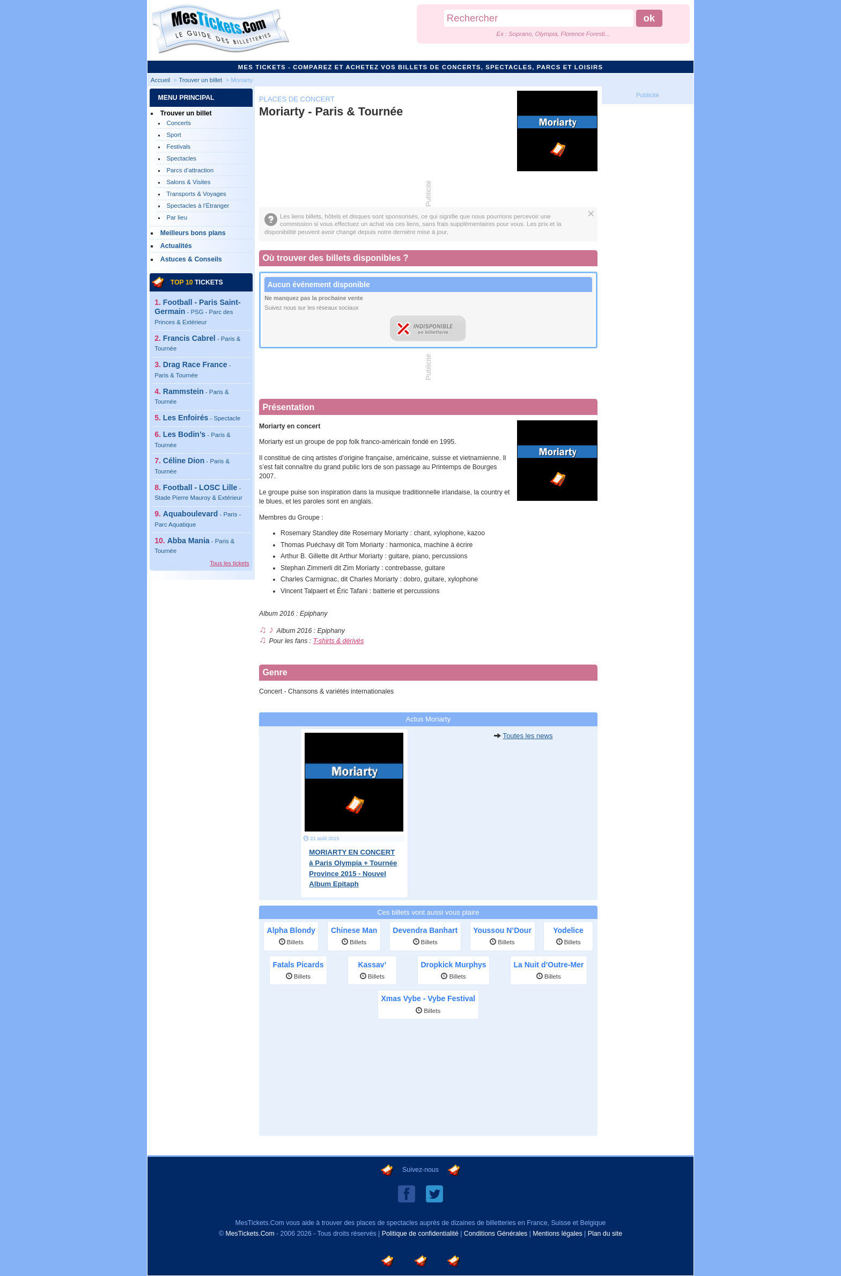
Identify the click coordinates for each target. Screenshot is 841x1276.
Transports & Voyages (196, 194)
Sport (173, 135)
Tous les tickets (229, 563)
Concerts (178, 123)
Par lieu (176, 217)
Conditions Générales (495, 1233)
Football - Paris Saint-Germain (197, 311)
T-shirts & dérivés (338, 641)
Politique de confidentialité (420, 1233)
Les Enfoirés (201, 417)
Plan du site (605, 1233)
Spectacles (181, 158)
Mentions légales (557, 1233)
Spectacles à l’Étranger (197, 205)
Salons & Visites (188, 182)
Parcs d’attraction (189, 170)
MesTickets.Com (249, 1233)
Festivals (178, 146)
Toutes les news (527, 736)
